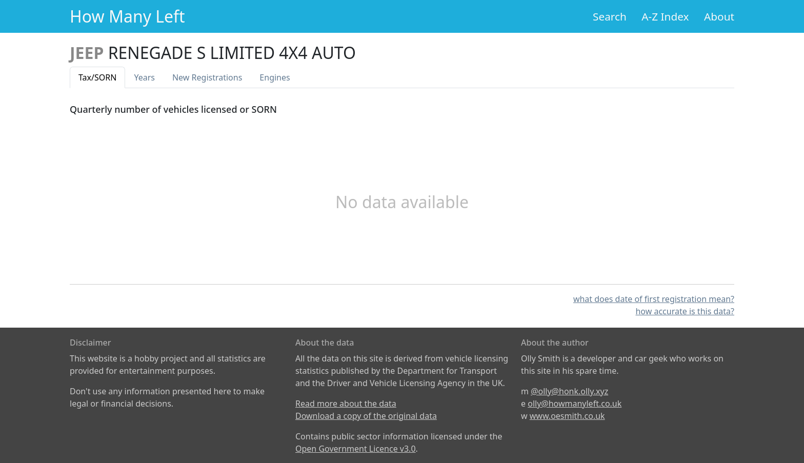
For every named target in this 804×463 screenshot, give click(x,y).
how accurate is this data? (684, 311)
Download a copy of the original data (366, 415)
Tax (97, 77)
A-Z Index (665, 16)
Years (144, 77)
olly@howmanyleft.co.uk (574, 403)
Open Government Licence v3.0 (355, 448)
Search (610, 16)
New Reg (207, 77)
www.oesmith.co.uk (567, 415)
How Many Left (127, 16)
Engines (274, 77)
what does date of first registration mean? (653, 299)
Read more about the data (345, 403)
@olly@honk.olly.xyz (569, 391)
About (719, 16)
